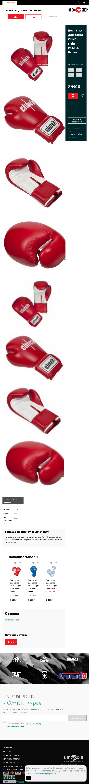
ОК (28, 778)
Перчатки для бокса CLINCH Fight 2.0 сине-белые (33, 585)
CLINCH (16, 513)
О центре (6, 747)
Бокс (16, 518)
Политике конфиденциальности (45, 773)
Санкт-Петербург (10, 2)
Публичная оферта (11, 758)
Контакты (7, 743)
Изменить (72, 137)
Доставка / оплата (10, 751)
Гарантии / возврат (11, 755)
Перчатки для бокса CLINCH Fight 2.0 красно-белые (15, 585)
